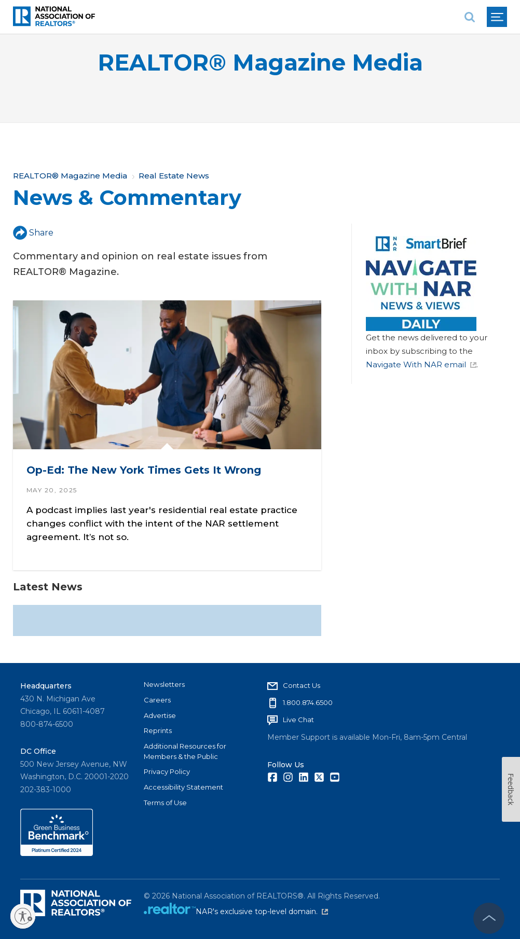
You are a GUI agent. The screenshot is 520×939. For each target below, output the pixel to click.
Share (33, 233)
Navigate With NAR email (421, 364)
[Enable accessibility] (22, 916)
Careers (157, 700)
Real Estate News (174, 176)
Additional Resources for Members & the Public (185, 751)
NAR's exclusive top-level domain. (262, 911)
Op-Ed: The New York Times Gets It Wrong (143, 470)
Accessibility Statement (183, 787)
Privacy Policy (167, 771)
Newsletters (164, 684)
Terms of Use (165, 802)
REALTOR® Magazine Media (260, 62)
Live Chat (298, 719)
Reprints (158, 730)
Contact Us (301, 685)
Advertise (160, 715)
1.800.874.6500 (308, 702)
